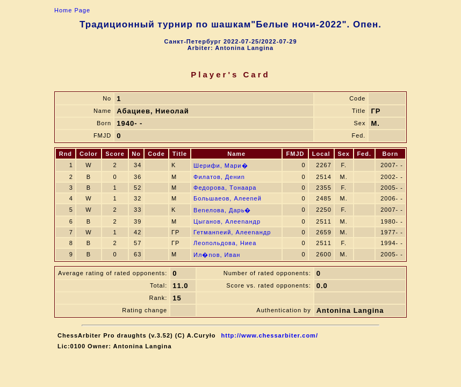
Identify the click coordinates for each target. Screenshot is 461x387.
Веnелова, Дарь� (222, 210)
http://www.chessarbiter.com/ (269, 335)
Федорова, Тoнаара (224, 187)
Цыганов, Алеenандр (227, 221)
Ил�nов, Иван (216, 255)
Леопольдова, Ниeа (224, 243)
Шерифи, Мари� (220, 165)
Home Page (72, 10)
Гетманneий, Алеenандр (232, 232)
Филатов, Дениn (219, 177)
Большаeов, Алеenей (227, 198)
